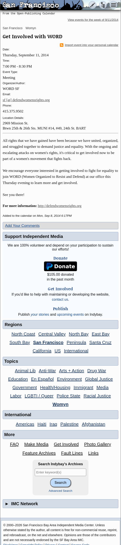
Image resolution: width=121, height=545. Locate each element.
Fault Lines (72, 453)
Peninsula (76, 342)
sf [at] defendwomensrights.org (26, 100)
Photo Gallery (97, 444)
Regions (13, 324)
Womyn (30, 28)
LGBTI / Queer (39, 395)
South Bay (20, 342)
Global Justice (99, 379)
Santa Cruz (100, 342)
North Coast (23, 334)
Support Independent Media (34, 236)
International (76, 350)
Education (18, 379)
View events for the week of (93, 19)
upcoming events (70, 314)
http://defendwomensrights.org (60, 206)
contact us (60, 299)
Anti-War (47, 370)
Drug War (96, 370)
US (58, 350)
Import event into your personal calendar (89, 45)
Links (93, 453)
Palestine (69, 424)
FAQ (14, 444)
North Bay (79, 334)
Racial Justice (97, 395)
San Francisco (12, 28)
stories (40, 314)
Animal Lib (25, 370)
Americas (25, 424)
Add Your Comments (22, 226)
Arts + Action (71, 370)
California (42, 350)
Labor (15, 395)
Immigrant (83, 387)
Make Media (36, 444)
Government (24, 387)
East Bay (100, 334)
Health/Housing (55, 387)
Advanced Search (60, 490)
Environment (69, 379)
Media (102, 387)
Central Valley (52, 334)
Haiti (41, 424)
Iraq (53, 424)
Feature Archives (39, 453)
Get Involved (66, 444)
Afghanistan (93, 424)
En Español (42, 379)
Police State (68, 395)
